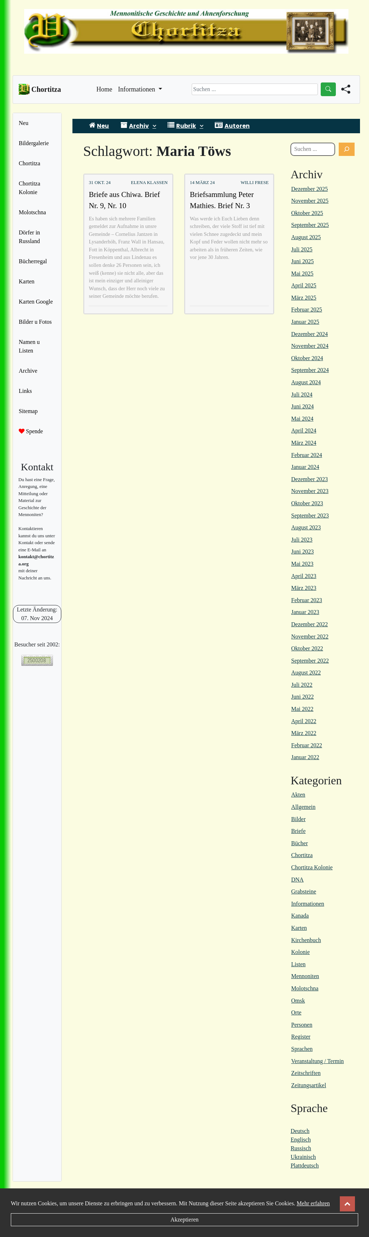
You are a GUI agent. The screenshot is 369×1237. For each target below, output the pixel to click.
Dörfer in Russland (29, 236)
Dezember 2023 (309, 479)
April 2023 (303, 576)
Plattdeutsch (304, 1165)
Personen (301, 1025)
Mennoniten (305, 976)
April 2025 (303, 285)
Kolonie (300, 952)
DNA (297, 880)
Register (300, 1037)
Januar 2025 (305, 322)
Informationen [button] (137, 89)
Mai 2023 (302, 564)
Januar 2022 (305, 757)
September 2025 (310, 225)
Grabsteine (303, 891)
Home (104, 88)
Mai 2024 (302, 419)
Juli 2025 (301, 249)
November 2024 (310, 346)
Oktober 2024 (307, 358)
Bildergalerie (34, 143)
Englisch (300, 1140)
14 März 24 (202, 182)
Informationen (307, 904)
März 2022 (303, 733)
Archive (28, 371)
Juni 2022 (302, 697)
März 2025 (303, 298)
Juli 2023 (301, 540)
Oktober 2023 (307, 503)
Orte (296, 1012)
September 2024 (310, 370)
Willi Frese (255, 182)
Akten (298, 795)
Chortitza (29, 163)
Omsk (298, 1001)
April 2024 (303, 430)
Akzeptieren (184, 1219)
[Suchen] (347, 149)
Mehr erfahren (313, 1203)
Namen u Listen (29, 346)
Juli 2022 (301, 685)
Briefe (298, 831)
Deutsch (299, 1131)
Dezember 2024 (309, 334)
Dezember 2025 (309, 189)
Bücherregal (33, 261)
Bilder (298, 819)
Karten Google (36, 302)
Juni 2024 (302, 406)
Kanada (300, 916)
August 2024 (306, 382)
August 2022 (306, 672)
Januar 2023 (305, 612)
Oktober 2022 (307, 648)
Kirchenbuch (306, 940)
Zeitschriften (306, 1073)
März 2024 (303, 443)
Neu (23, 123)
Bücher (299, 843)
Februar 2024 (306, 455)
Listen (298, 964)
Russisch (300, 1148)
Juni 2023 (302, 551)
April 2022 (303, 721)
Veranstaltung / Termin (317, 1061)
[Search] (255, 89)
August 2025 (306, 237)
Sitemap (28, 411)
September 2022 (310, 661)
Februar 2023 (306, 600)
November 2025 (310, 201)
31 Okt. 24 (100, 182)
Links (25, 391)
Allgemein (303, 807)
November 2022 (310, 636)
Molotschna (32, 212)
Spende (31, 431)
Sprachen (302, 1049)
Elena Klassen (149, 182)
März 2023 (303, 588)
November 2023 (310, 491)
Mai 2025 (302, 273)
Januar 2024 (305, 467)
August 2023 (306, 527)
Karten (27, 281)
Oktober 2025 (307, 213)
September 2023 (310, 515)
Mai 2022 (302, 709)
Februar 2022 (306, 745)
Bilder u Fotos (35, 322)
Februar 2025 (306, 309)
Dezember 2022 (309, 624)
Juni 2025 (302, 261)
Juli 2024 (301, 394)
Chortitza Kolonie (29, 187)
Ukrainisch (303, 1157)
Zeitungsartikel (308, 1085)
